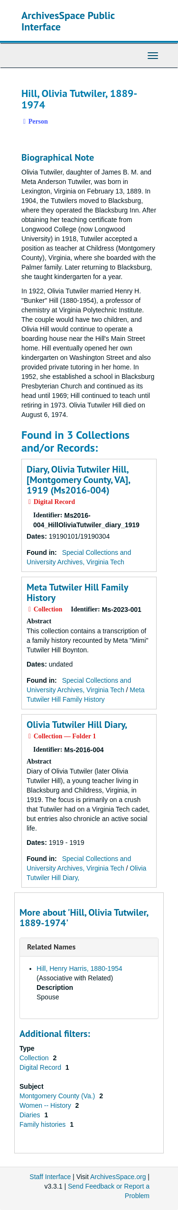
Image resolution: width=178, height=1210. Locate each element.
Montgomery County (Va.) (58, 1096)
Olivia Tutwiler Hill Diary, (77, 724)
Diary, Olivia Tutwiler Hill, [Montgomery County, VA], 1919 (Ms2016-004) (78, 479)
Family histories (43, 1124)
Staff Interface (50, 1177)
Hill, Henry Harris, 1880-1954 (79, 968)
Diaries (30, 1115)
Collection (34, 1058)
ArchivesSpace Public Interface (68, 21)
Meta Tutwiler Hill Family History (77, 592)
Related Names (51, 946)
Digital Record (41, 1067)
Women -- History (46, 1105)
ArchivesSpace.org (118, 1177)
